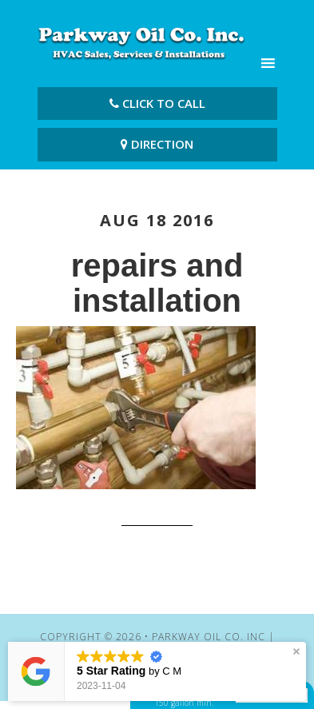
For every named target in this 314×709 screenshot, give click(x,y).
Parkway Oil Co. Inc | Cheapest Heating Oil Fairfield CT (141, 42)
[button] (296, 651)
